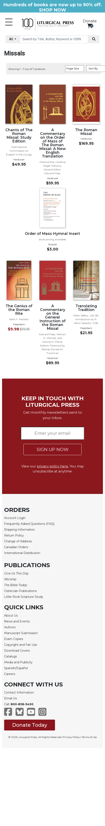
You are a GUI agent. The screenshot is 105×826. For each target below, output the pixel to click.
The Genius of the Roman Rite (19, 310)
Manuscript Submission (21, 633)
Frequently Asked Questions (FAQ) (29, 524)
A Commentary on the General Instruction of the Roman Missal (52, 317)
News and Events (17, 621)
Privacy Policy (71, 737)
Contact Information (19, 692)
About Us (11, 615)
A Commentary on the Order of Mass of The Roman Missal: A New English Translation (52, 143)
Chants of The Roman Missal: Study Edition (19, 135)
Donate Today (29, 725)
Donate (90, 21)
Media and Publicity (18, 662)
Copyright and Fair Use (20, 645)
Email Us (10, 698)
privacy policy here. (53, 466)
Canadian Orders (16, 547)
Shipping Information (19, 529)
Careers (9, 674)
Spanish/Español (16, 668)
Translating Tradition (86, 308)
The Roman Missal (86, 132)
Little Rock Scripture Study (23, 597)
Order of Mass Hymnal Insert (52, 233)
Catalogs (10, 656)
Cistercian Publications (20, 591)
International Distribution (22, 553)
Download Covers (17, 650)
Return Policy (14, 535)
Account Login (15, 518)
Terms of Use (89, 737)
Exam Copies (13, 639)
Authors (10, 627)
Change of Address (18, 541)
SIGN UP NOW (52, 449)
